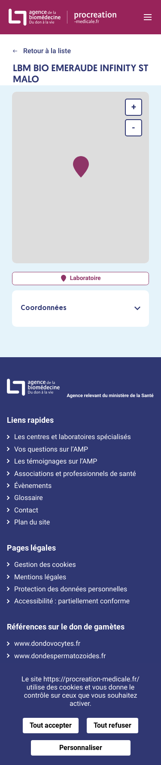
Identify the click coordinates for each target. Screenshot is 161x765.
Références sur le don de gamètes (66, 627)
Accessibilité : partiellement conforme (72, 601)
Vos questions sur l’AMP (51, 449)
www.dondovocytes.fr (47, 644)
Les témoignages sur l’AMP (55, 461)
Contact (26, 510)
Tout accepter (51, 725)
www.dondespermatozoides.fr (60, 656)
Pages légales (31, 548)
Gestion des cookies (45, 565)
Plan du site (32, 522)
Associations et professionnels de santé (75, 474)
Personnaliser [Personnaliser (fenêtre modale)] (80, 748)
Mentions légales (40, 577)
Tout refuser (112, 725)
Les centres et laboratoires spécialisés (72, 437)
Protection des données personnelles (70, 589)
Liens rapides (30, 420)
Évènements (33, 486)
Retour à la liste (42, 51)
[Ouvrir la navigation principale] (147, 17)
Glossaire (28, 498)
